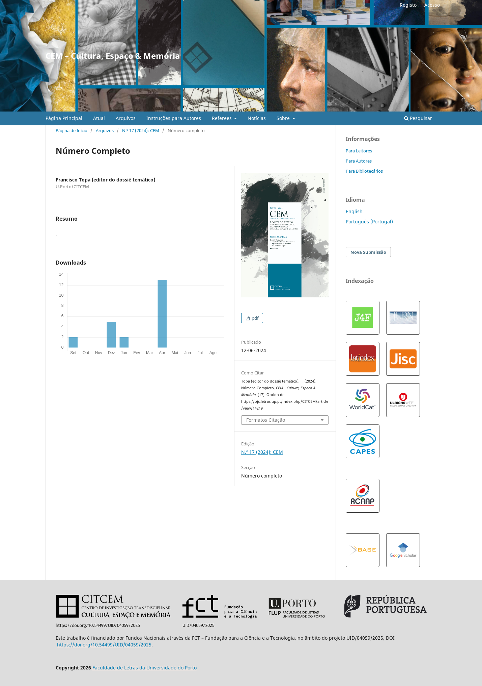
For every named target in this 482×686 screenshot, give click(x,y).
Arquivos (126, 118)
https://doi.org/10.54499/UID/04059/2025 (104, 644)
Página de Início (71, 130)
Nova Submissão (368, 252)
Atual (99, 118)
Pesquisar (418, 118)
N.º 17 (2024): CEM (140, 130)
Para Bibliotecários (364, 171)
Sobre (284, 118)
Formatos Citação (265, 420)
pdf (254, 318)
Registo (408, 5)
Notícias (257, 118)
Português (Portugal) (369, 221)
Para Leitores (359, 151)
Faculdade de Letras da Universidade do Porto (144, 667)
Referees (222, 118)
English (354, 211)
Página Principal (64, 118)
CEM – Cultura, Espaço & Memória (113, 55)
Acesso (432, 5)
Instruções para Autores (173, 118)
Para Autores (359, 161)
